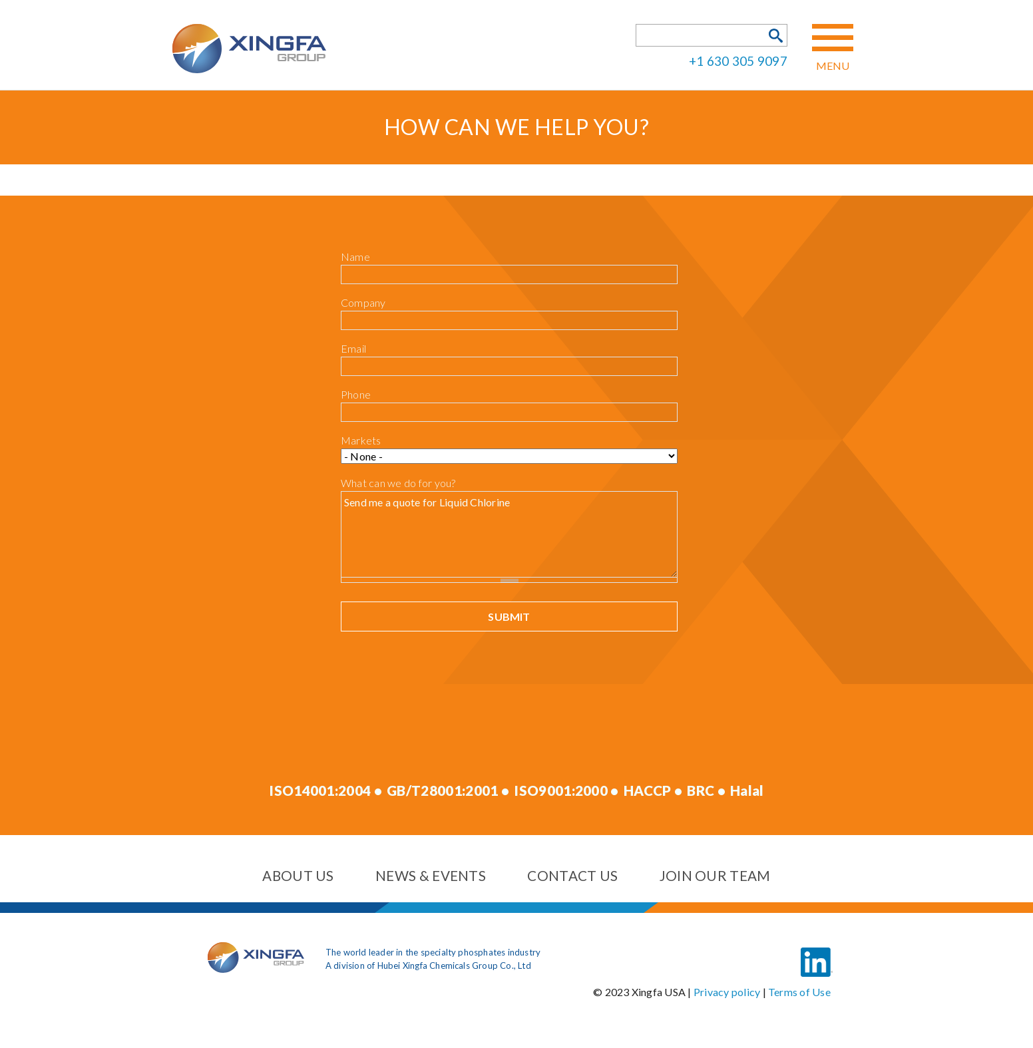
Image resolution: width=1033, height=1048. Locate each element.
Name (355, 256)
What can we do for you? (398, 482)
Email (353, 348)
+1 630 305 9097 (738, 60)
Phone (356, 394)
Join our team (715, 876)
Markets (361, 440)
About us (297, 876)
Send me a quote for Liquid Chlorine (509, 534)
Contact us (572, 876)
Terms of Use (799, 991)
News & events (430, 876)
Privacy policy (727, 991)
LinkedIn (816, 952)
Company (363, 302)
